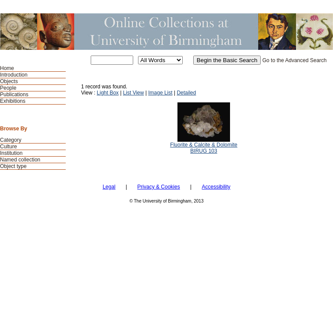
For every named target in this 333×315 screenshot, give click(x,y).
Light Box (108, 93)
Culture (8, 147)
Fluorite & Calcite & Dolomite (203, 145)
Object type (13, 166)
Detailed (186, 93)
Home (7, 68)
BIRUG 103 (203, 151)
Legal (109, 187)
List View (133, 93)
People (8, 88)
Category (10, 140)
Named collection (20, 160)
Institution (11, 153)
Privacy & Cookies (158, 187)
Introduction (14, 75)
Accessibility (216, 187)
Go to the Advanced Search (294, 60)
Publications (14, 94)
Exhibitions (12, 101)
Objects (9, 81)
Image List (160, 93)
